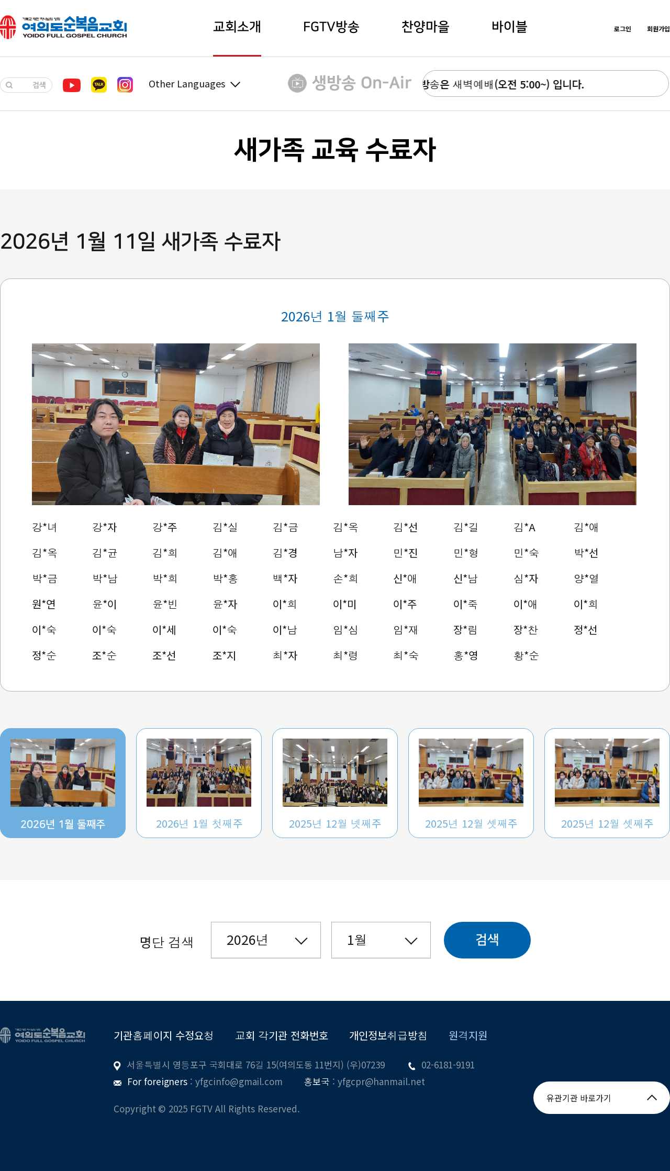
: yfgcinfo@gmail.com (235, 1081)
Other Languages (194, 83)
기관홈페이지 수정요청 (164, 1035)
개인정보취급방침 (388, 1035)
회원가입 (658, 28)
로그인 (622, 28)
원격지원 (468, 1035)
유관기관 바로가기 (601, 1097)
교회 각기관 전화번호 (281, 1035)
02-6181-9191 (448, 1064)
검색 (487, 940)
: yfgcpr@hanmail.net (377, 1081)
